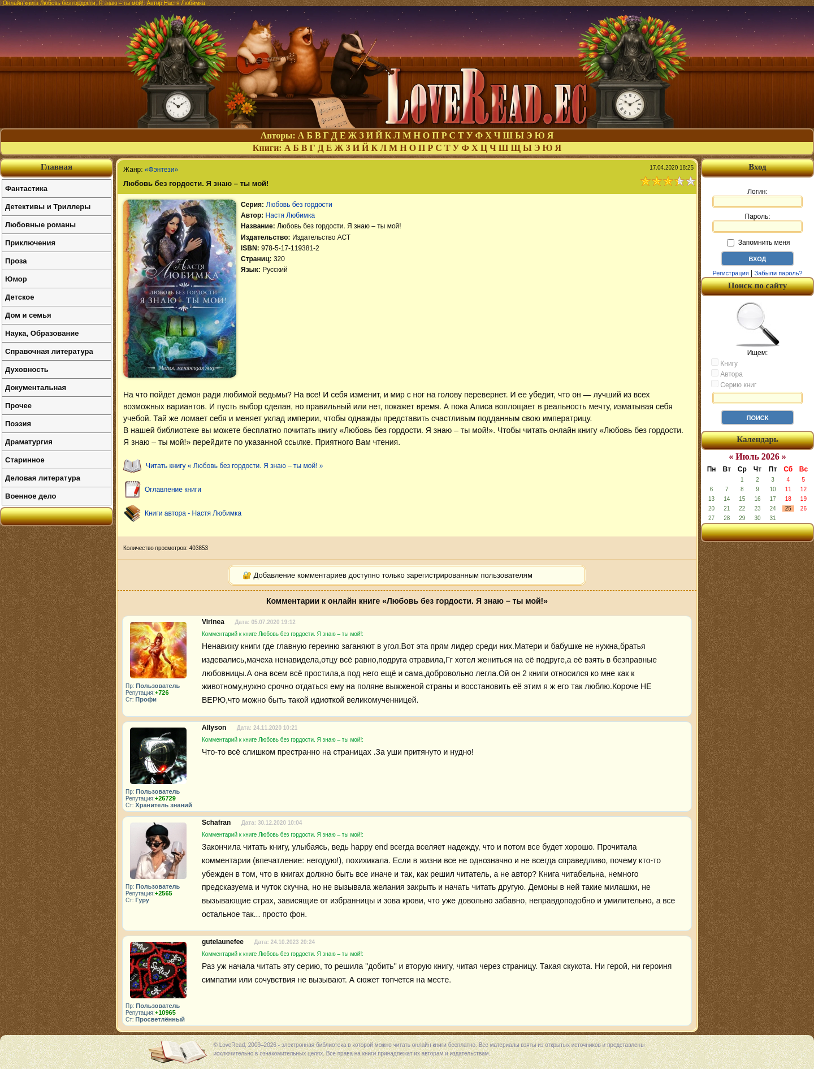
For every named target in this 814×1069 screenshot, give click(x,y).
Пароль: (757, 223)
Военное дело (31, 496)
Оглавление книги (173, 490)
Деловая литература (42, 478)
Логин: (757, 198)
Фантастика (26, 188)
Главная (56, 166)
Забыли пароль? (779, 273)
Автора (727, 373)
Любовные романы (40, 224)
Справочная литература (49, 351)
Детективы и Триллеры (47, 206)
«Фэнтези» (161, 170)
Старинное (25, 460)
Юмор (16, 279)
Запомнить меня (758, 242)
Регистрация (730, 273)
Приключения (30, 243)
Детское (19, 297)
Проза (16, 261)
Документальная (35, 387)
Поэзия (18, 423)
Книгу (724, 362)
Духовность (27, 369)
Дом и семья (28, 315)
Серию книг (733, 384)
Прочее (18, 405)
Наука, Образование (42, 333)
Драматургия (29, 442)
